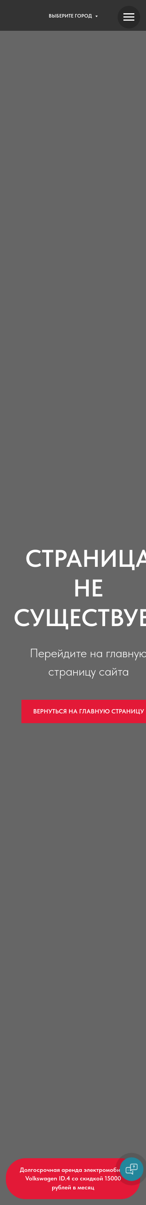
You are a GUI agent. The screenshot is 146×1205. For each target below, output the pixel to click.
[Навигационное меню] (128, 17)
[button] (73, 1178)
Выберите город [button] (71, 16)
